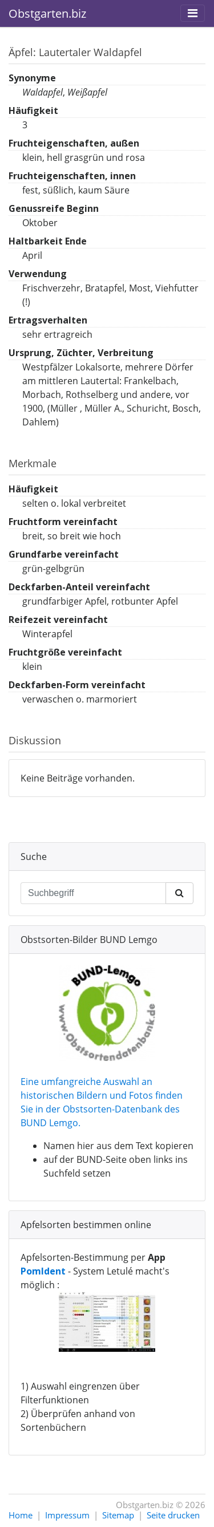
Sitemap (118, 1515)
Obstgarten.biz (47, 13)
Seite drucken (173, 1515)
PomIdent (43, 1271)
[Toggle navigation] (192, 13)
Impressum (67, 1515)
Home (21, 1515)
